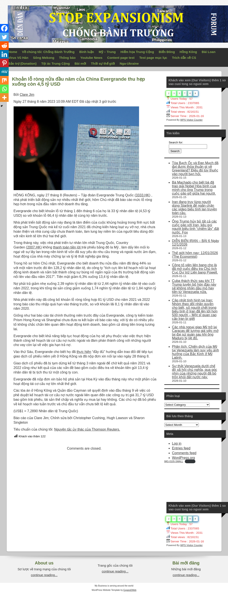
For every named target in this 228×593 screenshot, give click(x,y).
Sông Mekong (43, 57)
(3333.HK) (142, 195)
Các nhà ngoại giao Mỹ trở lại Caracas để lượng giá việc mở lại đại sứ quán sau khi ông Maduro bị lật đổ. (195, 332)
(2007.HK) (34, 247)
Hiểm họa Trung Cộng (137, 52)
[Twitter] (4, 37)
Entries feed (181, 448)
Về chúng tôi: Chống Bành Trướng (48, 52)
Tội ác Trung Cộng (55, 63)
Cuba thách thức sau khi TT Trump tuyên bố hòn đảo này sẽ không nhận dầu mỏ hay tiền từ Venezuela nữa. (194, 286)
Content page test (121, 57)
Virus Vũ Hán (18, 57)
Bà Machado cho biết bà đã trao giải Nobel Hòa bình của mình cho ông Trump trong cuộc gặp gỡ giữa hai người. (194, 188)
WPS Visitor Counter (191, 120)
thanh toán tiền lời (67, 247)
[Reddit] (4, 45)
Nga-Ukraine (129, 63)
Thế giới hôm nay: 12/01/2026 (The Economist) (195, 254)
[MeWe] (4, 71)
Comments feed (184, 453)
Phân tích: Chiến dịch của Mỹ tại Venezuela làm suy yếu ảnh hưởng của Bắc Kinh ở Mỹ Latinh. (195, 352)
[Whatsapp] (4, 89)
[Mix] (4, 80)
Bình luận (86, 52)
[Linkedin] (4, 54)
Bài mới (80, 63)
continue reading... (44, 575)
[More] (4, 97)
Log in (177, 443)
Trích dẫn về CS (184, 57)
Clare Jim (27, 94)
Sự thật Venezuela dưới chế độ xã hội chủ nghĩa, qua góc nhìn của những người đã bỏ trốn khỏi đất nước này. (194, 371)
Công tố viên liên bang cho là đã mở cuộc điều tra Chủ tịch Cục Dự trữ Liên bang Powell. (195, 268)
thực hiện (84, 352)
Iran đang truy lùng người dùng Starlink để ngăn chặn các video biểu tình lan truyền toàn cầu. (194, 207)
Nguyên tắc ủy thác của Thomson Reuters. (87, 429)
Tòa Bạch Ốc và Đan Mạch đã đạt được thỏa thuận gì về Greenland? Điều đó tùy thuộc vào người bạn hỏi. (195, 168)
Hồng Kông (188, 52)
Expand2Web (130, 590)
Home (12, 52)
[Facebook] (4, 28)
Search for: (176, 142)
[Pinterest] (4, 63)
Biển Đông (167, 52)
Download (190, 461)
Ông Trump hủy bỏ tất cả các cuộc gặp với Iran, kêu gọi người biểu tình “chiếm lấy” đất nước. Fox (195, 227)
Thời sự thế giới (103, 63)
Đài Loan (208, 52)
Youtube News (91, 57)
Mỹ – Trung (107, 52)
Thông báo (67, 57)
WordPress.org (183, 458)
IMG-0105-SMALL (173, 461)
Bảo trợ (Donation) (22, 63)
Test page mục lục (153, 57)
